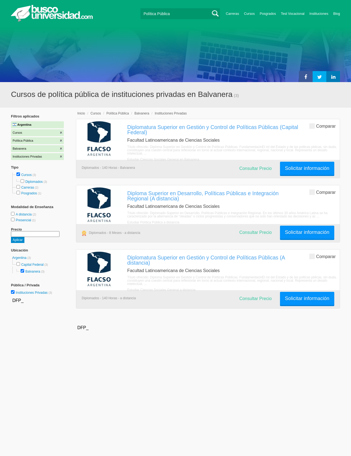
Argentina (19, 258)
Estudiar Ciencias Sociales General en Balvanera (163, 159)
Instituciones (318, 13)
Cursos (249, 13)
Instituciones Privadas (34, 293)
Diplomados (34, 182)
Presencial (24, 220)
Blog (336, 13)
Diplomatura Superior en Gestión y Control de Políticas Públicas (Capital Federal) (212, 129)
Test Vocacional (292, 13)
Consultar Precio (255, 168)
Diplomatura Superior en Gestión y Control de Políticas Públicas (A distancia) (206, 260)
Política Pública (117, 113)
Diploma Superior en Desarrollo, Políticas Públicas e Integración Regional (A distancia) (203, 196)
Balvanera (32, 271)
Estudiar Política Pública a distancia (153, 222)
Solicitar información (307, 168)
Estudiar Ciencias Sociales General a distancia (161, 290)
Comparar (322, 125)
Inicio (81, 113)
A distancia (24, 214)
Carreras (232, 13)
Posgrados (268, 13)
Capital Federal (32, 265)
